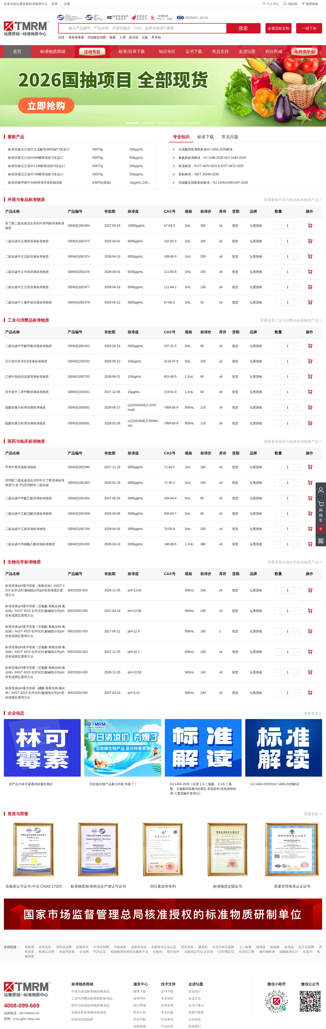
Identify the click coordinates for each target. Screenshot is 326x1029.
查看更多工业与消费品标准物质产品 (291, 320)
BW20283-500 (78, 590)
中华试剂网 (101, 947)
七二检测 (245, 947)
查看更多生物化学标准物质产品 (295, 562)
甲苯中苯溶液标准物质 (20, 467)
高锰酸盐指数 (96, 37)
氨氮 (113, 37)
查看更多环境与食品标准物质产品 (293, 200)
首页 (17, 51)
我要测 (29, 947)
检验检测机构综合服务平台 (129, 952)
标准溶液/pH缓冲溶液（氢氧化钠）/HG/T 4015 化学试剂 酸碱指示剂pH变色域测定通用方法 (34, 590)
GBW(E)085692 (79, 407)
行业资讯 (167, 1019)
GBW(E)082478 (79, 302)
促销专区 (139, 998)
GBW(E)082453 (79, 346)
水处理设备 (67, 952)
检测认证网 (46, 952)
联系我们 (194, 1026)
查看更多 (313, 713)
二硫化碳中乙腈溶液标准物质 (25, 529)
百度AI (307, 952)
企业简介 (194, 991)
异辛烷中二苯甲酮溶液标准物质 (27, 392)
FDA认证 (99, 952)
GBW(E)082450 (79, 544)
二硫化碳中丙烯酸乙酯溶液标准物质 (30, 544)
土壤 (122, 37)
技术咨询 (167, 1005)
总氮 (145, 37)
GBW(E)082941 (79, 392)
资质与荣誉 (196, 1012)
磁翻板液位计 (289, 952)
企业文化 (194, 998)
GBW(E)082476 (79, 272)
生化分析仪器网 (223, 947)
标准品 (289, 947)
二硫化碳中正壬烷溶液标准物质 (27, 287)
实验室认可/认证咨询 (198, 952)
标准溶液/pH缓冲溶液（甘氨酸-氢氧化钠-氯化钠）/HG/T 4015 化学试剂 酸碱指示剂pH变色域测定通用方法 (35, 610)
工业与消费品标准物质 (28, 320)
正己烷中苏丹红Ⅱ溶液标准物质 (26, 361)
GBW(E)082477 (79, 287)
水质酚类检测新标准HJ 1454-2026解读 (205, 149)
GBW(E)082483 (79, 483)
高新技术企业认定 (163, 947)
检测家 (275, 947)
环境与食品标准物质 (26, 200)
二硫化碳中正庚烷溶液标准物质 (27, 241)
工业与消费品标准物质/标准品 (92, 998)
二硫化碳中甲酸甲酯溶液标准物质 (28, 346)
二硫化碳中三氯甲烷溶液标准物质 (28, 302)
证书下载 (194, 51)
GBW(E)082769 (79, 529)
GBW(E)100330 (79, 361)
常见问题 (230, 137)
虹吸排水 (82, 947)
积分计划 (139, 1012)
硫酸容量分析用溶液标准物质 (25, 407)
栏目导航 (139, 1019)
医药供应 (187, 947)
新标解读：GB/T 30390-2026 (199, 174)
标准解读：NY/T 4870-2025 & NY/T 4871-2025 (211, 166)
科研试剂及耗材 (82, 1019)
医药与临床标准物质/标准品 (90, 1005)
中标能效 (120, 947)
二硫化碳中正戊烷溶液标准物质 (27, 256)
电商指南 (309, 4)
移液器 (261, 947)
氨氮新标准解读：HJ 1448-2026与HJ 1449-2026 (212, 158)
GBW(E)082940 (79, 467)
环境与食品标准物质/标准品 (90, 991)
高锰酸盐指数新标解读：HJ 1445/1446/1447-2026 (213, 182)
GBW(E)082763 (79, 376)
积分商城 (274, 51)
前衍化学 (173, 952)
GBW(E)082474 (79, 256)
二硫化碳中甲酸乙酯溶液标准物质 (28, 498)
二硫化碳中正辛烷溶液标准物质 (27, 272)
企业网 (84, 952)
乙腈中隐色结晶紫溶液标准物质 (27, 376)
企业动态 (194, 1019)
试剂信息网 (64, 947)
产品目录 (167, 1026)
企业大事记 (196, 1005)
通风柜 (203, 947)
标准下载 (205, 137)
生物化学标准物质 (24, 562)
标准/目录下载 (132, 51)
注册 (67, 4)
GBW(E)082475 (79, 241)
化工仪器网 (306, 947)
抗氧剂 (157, 952)
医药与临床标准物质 (26, 441)
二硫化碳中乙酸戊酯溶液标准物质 (28, 513)
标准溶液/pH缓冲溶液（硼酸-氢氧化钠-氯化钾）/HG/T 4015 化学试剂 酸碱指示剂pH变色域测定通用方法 (35, 692)
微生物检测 (267, 952)
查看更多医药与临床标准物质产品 (293, 441)
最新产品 (16, 137)
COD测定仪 (226, 952)
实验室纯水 (139, 947)
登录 (54, 4)
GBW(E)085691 (79, 423)
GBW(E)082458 (79, 513)
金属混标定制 (278, 28)
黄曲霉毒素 (76, 37)
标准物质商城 (52, 51)
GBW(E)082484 (79, 225)
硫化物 (133, 37)
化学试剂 (45, 947)
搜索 (243, 28)
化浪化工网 (246, 952)
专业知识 (181, 137)
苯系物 (156, 37)
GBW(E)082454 (79, 498)
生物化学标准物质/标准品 (88, 1012)
